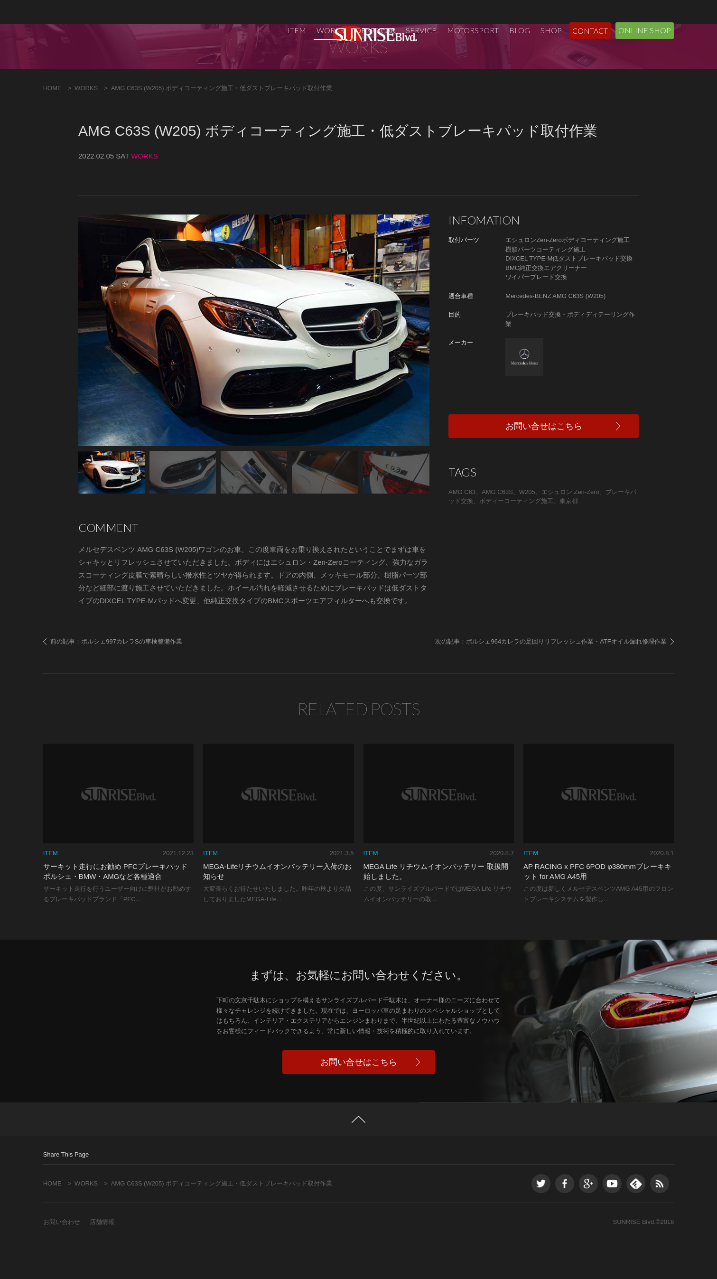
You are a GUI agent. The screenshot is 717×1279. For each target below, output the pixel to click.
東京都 (568, 538)
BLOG (519, 30)
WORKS (331, 30)
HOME (52, 126)
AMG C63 (461, 529)
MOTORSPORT (473, 30)
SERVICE (421, 30)
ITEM (297, 30)
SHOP (551, 30)
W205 (527, 529)
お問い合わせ (61, 1259)
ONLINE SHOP (644, 30)
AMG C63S (497, 529)
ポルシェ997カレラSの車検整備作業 (131, 679)
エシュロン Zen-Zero (570, 529)
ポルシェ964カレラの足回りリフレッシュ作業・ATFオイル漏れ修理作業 (566, 679)
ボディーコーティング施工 (516, 538)
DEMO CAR (375, 30)
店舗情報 (102, 1259)
